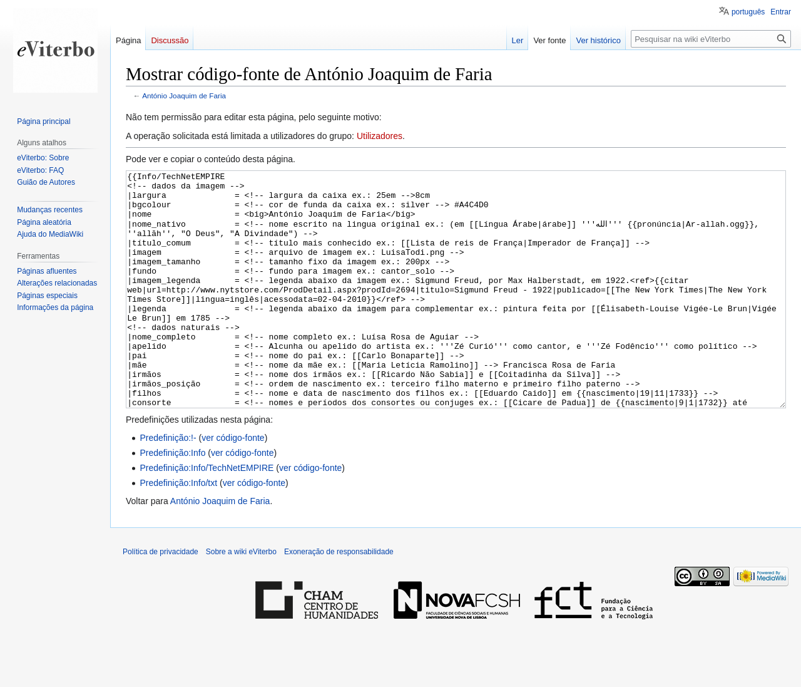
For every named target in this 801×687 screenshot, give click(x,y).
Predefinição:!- (168, 485)
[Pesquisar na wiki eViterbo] (711, 39)
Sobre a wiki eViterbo (241, 598)
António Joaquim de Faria (184, 95)
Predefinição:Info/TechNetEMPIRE (206, 515)
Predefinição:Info (172, 500)
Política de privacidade (160, 598)
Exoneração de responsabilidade (339, 598)
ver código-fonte (233, 485)
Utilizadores (379, 136)
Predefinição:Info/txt (178, 530)
